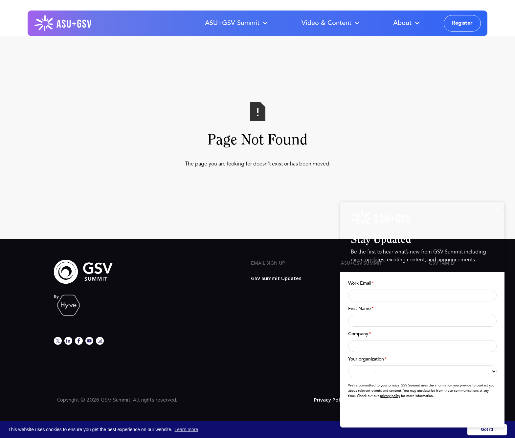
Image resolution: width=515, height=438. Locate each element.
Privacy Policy (330, 399)
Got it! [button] (487, 429)
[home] (63, 23)
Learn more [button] (186, 429)
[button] (236, 23)
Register (462, 23)
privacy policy (390, 396)
